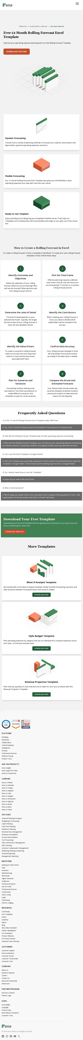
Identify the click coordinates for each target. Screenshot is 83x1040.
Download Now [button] (41, 595)
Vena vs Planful (7, 782)
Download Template (15, 532)
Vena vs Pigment (7, 801)
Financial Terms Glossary (10, 941)
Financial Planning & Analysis (12, 818)
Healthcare (5, 881)
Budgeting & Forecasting (10, 821)
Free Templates (7, 914)
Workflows (5, 740)
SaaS (3, 868)
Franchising (6, 900)
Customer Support (8, 950)
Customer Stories (8, 956)
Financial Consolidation (10, 835)
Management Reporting (10, 856)
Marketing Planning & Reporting (13, 851)
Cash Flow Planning (8, 826)
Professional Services (9, 753)
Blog (3, 925)
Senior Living (6, 895)
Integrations (6, 748)
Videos (4, 922)
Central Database (8, 745)
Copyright (5, 1007)
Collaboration (6, 742)
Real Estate (6, 876)
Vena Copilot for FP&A (10, 771)
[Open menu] (78, 5)
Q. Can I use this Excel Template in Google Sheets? (23, 454)
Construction (6, 892)
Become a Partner (8, 993)
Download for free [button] (16, 51)
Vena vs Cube (6, 793)
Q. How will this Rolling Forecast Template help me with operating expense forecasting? (38, 436)
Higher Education (8, 878)
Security (4, 751)
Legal (4, 897)
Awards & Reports (8, 973)
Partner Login (6, 995)
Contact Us (6, 978)
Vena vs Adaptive (8, 791)
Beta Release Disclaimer (10, 1013)
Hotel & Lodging (7, 903)
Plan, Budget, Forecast (39, 26)
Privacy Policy (6, 1010)
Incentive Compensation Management (15, 848)
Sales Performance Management (13, 843)
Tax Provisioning (7, 840)
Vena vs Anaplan (7, 796)
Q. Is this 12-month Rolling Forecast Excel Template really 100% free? (30, 420)
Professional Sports (8, 884)
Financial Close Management (12, 832)
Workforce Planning (8, 829)
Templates (23, 26)
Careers (4, 975)
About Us (5, 970)
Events (4, 917)
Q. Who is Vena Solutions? (13, 488)
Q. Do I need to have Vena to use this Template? (22, 472)
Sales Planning (7, 845)
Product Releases (8, 936)
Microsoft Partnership (9, 981)
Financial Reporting (8, 853)
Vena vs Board (7, 804)
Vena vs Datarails (8, 785)
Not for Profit (6, 887)
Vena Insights (6, 768)
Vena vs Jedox (6, 807)
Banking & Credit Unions (10, 865)
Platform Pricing (7, 756)
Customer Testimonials (10, 959)
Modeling (5, 737)
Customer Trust (7, 961)
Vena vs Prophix (7, 788)
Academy (5, 920)
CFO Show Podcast (8, 939)
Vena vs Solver (7, 810)
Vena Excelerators (8, 953)
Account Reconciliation (10, 837)
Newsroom (6, 984)
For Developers (7, 933)
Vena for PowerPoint (9, 773)
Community (6, 912)
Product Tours (7, 759)
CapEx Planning (7, 824)
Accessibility (6, 1005)
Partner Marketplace (9, 930)
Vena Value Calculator (9, 928)
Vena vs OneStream (9, 799)
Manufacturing (7, 873)
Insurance (5, 870)
